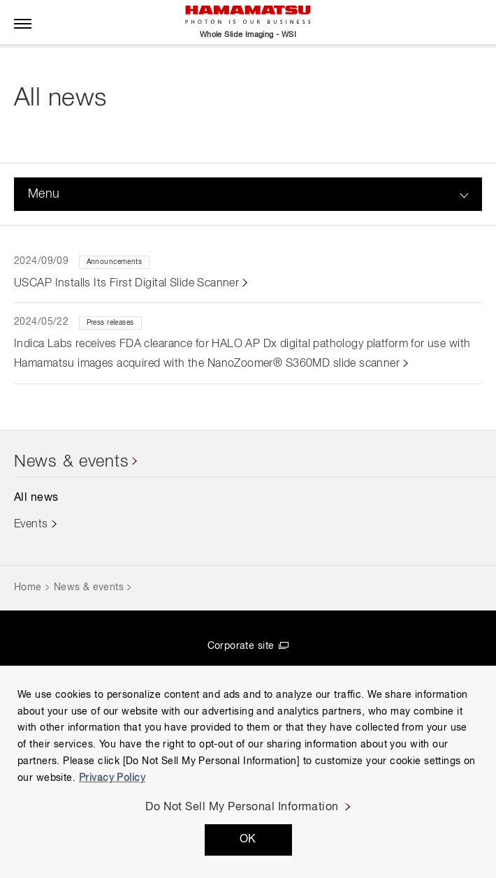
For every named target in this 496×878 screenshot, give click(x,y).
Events (31, 524)
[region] (248, 772)
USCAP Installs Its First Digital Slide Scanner (126, 283)
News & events (71, 461)
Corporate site (241, 646)
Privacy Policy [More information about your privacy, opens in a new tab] (112, 778)
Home (28, 587)
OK (248, 839)
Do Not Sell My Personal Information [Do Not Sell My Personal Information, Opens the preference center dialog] (242, 807)
